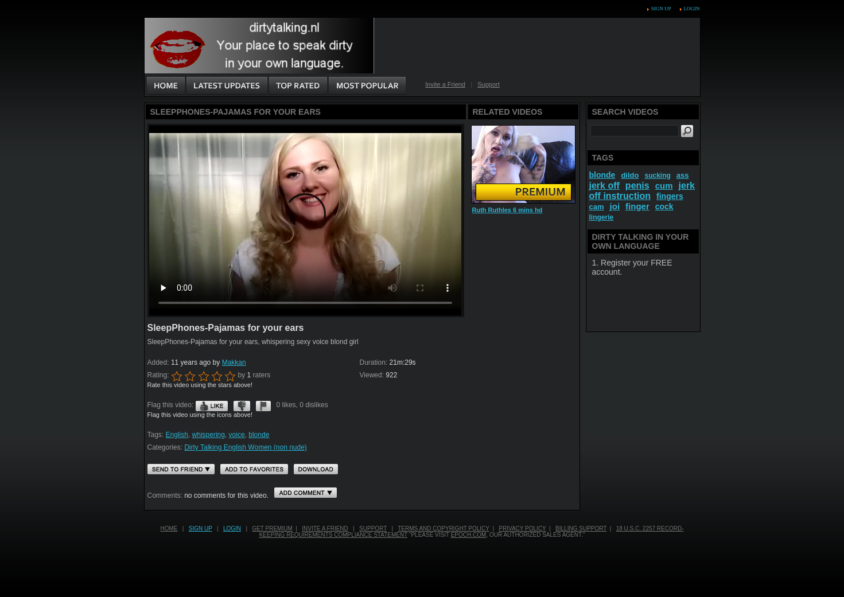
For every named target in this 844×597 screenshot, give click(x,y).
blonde (258, 435)
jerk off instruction (642, 191)
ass (682, 175)
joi (615, 206)
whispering (208, 435)
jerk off (604, 185)
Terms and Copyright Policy (443, 528)
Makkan (234, 362)
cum (664, 185)
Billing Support (580, 528)
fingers (669, 196)
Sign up (661, 8)
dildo (630, 175)
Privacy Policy (522, 528)
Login (692, 8)
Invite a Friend (445, 84)
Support (488, 84)
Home (168, 528)
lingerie (601, 217)
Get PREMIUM (272, 528)
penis (637, 185)
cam (596, 206)
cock (664, 206)
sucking (657, 175)
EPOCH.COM (469, 535)
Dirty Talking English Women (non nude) (245, 447)
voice (237, 435)
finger (637, 206)
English (177, 435)
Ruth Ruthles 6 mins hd (507, 209)
